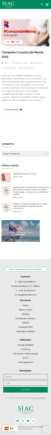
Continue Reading (13, 109)
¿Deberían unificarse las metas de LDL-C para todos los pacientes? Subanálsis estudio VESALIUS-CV (30, 206)
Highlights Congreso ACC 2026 (24, 174)
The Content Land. (26, 428)
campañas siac (10, 68)
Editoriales (38, 63)
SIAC (6, 63)
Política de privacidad (38, 398)
